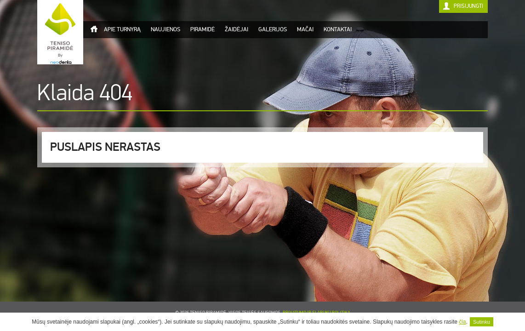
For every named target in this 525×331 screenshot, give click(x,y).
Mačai (305, 29)
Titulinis (94, 29)
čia (462, 322)
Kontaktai (338, 29)
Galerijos (272, 29)
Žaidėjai (236, 29)
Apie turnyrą (122, 29)
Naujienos (165, 29)
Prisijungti (468, 6)
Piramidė (202, 29)
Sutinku (481, 322)
